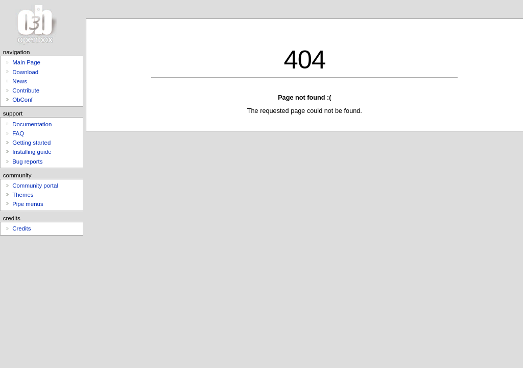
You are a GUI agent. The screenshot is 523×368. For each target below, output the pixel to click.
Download (25, 72)
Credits (21, 228)
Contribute (25, 90)
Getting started (31, 143)
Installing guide (31, 152)
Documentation (32, 124)
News (19, 81)
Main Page (26, 62)
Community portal (35, 185)
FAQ (18, 133)
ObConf (22, 100)
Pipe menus (27, 204)
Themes (22, 195)
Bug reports (27, 161)
